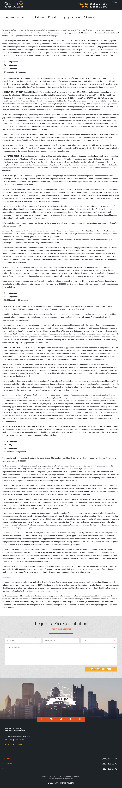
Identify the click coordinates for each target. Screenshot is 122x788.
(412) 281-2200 (109, 763)
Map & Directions (13, 745)
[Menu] (115, 5)
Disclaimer (69, 778)
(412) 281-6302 (109, 768)
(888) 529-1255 (109, 758)
